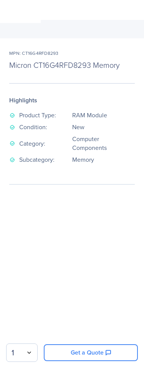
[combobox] (22, 352)
